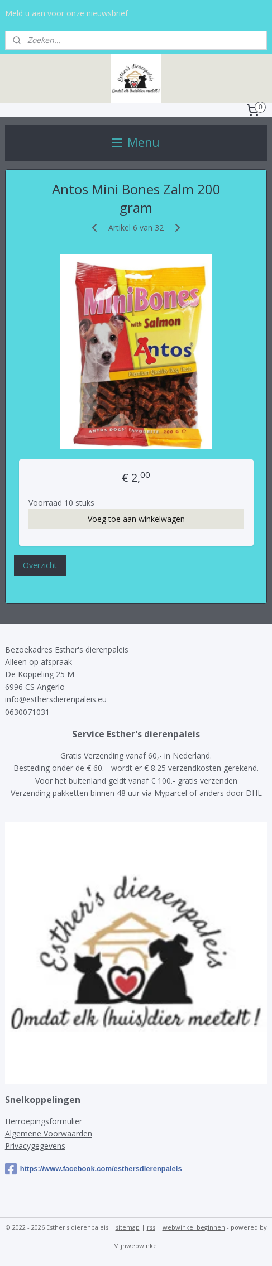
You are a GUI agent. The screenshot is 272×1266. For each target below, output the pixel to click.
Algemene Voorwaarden (48, 1133)
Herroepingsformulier (43, 1121)
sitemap (128, 1227)
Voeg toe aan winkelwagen (136, 519)
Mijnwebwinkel (136, 1245)
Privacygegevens (35, 1145)
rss (151, 1227)
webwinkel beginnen (194, 1227)
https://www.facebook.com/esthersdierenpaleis (93, 1169)
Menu (136, 142)
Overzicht (40, 565)
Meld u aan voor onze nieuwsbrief (66, 13)
